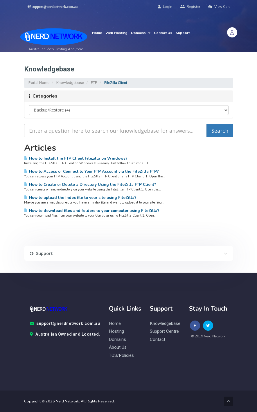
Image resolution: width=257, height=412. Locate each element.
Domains (140, 32)
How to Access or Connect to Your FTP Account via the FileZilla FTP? (91, 171)
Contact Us (163, 32)
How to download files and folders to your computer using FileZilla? (91, 210)
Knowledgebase (70, 82)
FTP (94, 82)
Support (183, 32)
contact (157, 340)
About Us (118, 347)
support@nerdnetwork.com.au (65, 324)
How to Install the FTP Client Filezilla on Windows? (75, 158)
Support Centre (164, 331)
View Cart (219, 6)
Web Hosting (116, 32)
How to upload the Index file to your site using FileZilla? (80, 197)
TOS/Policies (121, 355)
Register (190, 6)
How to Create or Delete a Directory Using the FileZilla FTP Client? (90, 184)
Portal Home (38, 82)
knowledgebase (165, 324)
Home (97, 32)
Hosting (116, 331)
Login (165, 6)
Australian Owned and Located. (65, 334)
